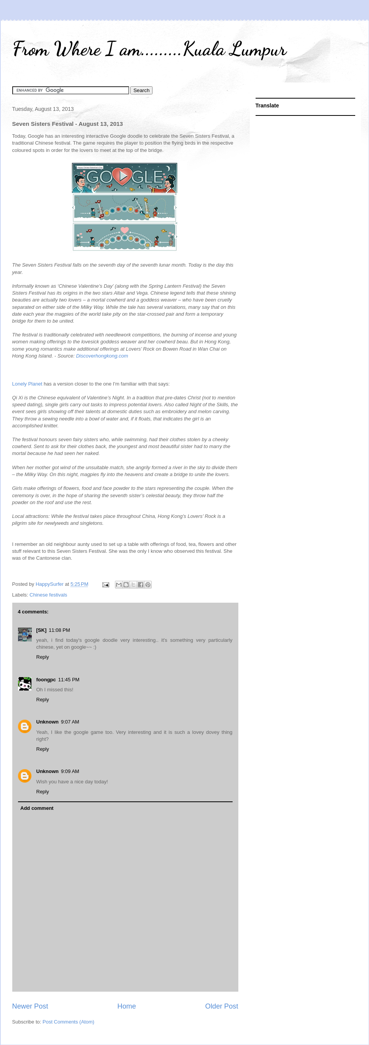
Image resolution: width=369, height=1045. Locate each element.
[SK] (41, 630)
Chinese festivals (48, 595)
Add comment (37, 808)
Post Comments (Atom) (68, 1022)
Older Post (221, 1006)
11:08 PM (59, 630)
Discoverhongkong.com (102, 356)
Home (126, 1006)
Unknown (47, 722)
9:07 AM (70, 722)
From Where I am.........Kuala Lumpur (149, 48)
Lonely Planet (27, 384)
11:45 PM (69, 679)
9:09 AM (70, 771)
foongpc (46, 679)
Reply (42, 657)
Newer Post (30, 1006)
